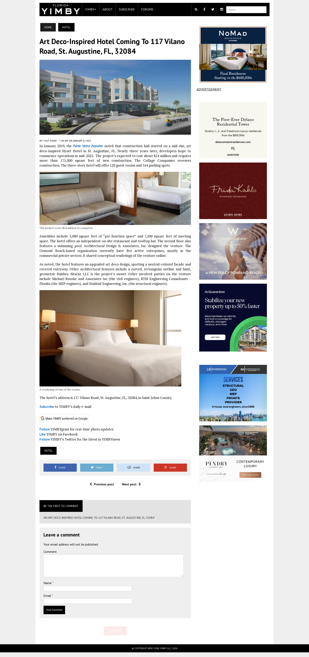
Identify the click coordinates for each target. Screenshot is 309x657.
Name (44, 588)
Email (44, 600)
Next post (130, 489)
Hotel (44, 455)
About (104, 9)
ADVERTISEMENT (210, 89)
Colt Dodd (46, 143)
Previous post (100, 489)
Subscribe (123, 9)
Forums (143, 9)
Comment (46, 556)
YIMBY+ (86, 9)
